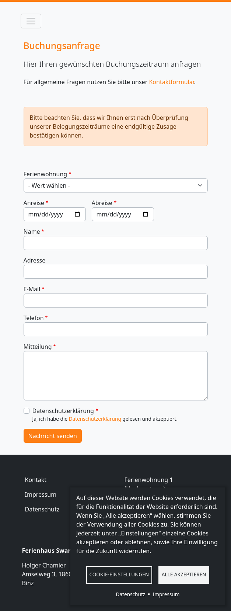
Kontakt (36, 480)
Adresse (35, 260)
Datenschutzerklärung (63, 411)
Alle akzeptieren (184, 574)
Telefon (34, 318)
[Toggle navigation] (31, 21)
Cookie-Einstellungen (119, 574)
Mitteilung (38, 347)
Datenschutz (42, 509)
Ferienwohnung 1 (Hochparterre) (149, 484)
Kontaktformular (171, 82)
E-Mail (32, 289)
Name (32, 232)
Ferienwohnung (45, 174)
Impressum (41, 494)
